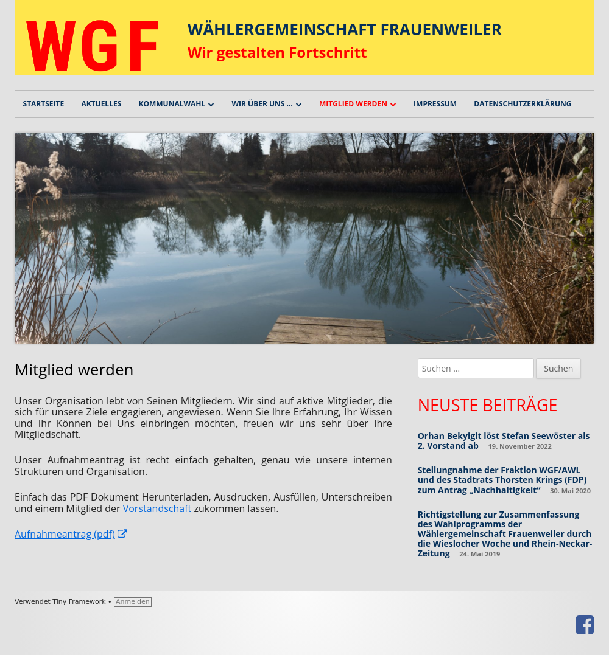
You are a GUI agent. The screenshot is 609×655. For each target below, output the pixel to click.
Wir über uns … (261, 104)
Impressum (435, 104)
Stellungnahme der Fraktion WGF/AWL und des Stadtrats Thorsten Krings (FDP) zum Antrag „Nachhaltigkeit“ (502, 479)
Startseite (44, 104)
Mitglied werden (353, 104)
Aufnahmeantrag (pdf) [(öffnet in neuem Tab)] (71, 534)
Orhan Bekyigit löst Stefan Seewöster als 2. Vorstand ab (504, 440)
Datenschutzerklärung (522, 104)
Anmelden (133, 602)
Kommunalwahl (171, 104)
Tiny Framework (78, 602)
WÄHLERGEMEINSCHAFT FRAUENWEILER (345, 29)
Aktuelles (101, 104)
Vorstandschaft (157, 508)
